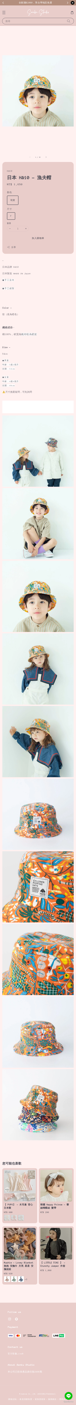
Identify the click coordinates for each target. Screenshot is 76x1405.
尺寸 (9, 209)
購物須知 (12, 1399)
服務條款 (52, 1399)
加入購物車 (38, 238)
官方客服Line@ (15, 1354)
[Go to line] (68, 1396)
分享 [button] (11, 247)
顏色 (9, 192)
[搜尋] (69, 21)
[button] (3, 12)
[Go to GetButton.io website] (69, 1402)
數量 (9, 223)
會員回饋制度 (25, 1399)
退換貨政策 (40, 1399)
